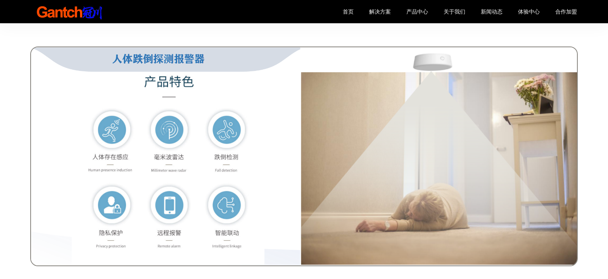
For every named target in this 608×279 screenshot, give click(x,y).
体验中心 (529, 12)
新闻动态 (492, 12)
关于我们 (454, 12)
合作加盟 (566, 12)
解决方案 (380, 12)
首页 (348, 12)
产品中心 (417, 12)
